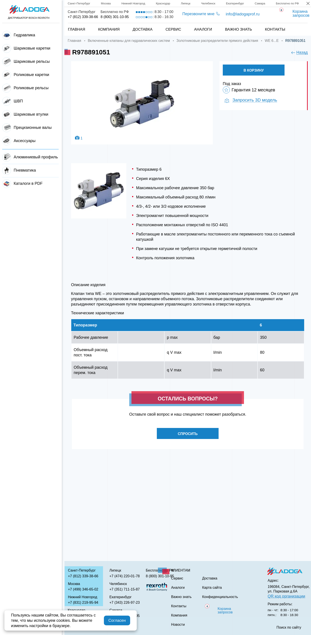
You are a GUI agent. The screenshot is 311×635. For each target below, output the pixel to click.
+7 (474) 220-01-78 (124, 576)
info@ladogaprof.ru (242, 14)
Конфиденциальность (220, 597)
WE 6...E (272, 41)
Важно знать (238, 29)
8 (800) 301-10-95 (115, 17)
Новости (178, 624)
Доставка (142, 29)
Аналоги (203, 29)
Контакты (275, 29)
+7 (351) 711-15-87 (124, 589)
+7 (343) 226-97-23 (124, 602)
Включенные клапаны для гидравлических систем (129, 41)
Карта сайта (212, 587)
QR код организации (286, 596)
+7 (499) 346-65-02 (83, 589)
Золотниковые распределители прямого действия (217, 41)
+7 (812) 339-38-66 (83, 17)
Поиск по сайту (288, 627)
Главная (76, 29)
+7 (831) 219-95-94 (83, 602)
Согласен (117, 620)
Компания (109, 29)
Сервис (173, 29)
